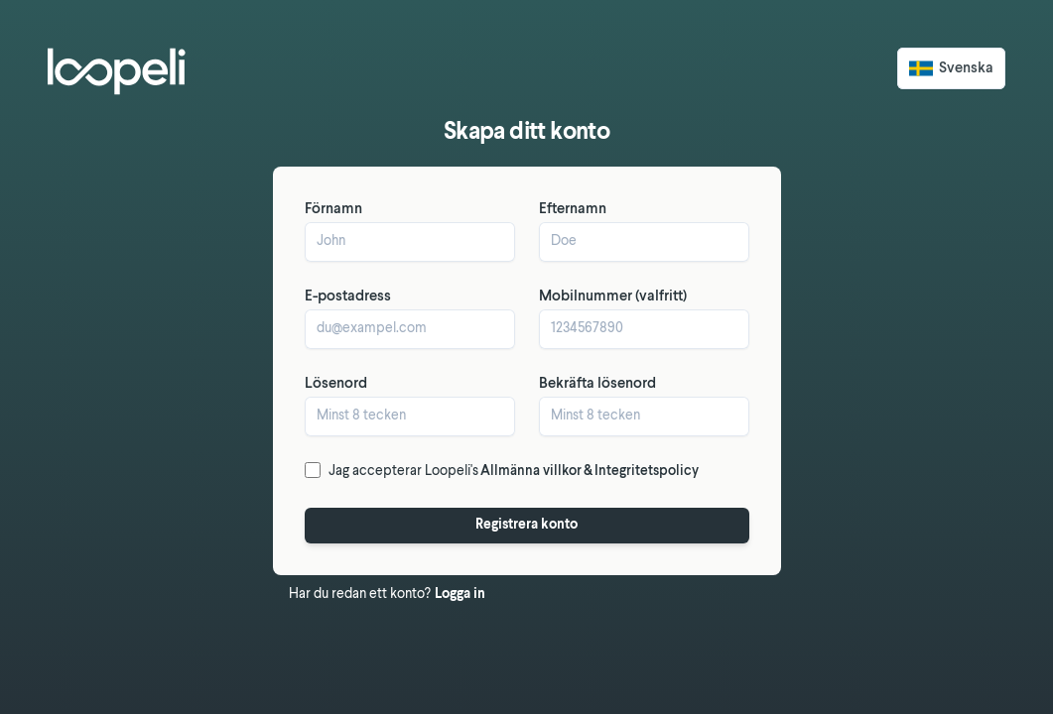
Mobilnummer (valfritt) (613, 297)
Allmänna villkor (531, 471)
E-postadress (348, 297)
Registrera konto (526, 525)
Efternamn (572, 209)
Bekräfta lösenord (597, 384)
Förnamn (333, 209)
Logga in (460, 594)
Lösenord (336, 384)
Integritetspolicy (646, 471)
